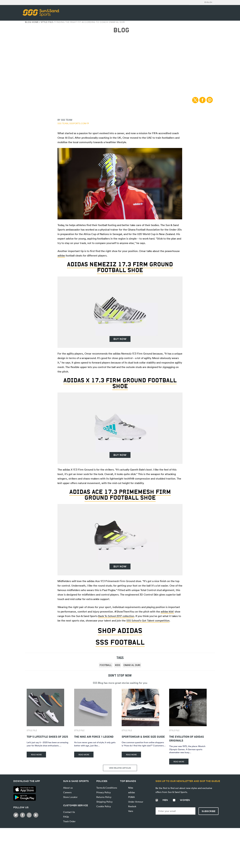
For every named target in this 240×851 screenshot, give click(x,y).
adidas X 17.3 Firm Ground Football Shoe (120, 383)
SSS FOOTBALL (120, 642)
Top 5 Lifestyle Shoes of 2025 (47, 736)
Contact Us (69, 812)
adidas (61, 255)
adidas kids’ (167, 611)
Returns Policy (103, 797)
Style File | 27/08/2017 (120, 47)
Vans (130, 811)
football (106, 665)
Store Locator (70, 797)
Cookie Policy (103, 806)
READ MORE (36, 754)
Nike (130, 787)
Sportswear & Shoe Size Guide (143, 736)
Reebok (132, 806)
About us (68, 787)
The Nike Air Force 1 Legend (94, 736)
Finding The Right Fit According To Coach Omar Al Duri (90, 21)
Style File (47, 21)
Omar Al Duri (132, 665)
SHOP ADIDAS (120, 630)
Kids (117, 665)
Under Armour (135, 801)
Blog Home (32, 21)
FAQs (66, 816)
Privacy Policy (103, 792)
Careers (67, 792)
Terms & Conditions (106, 787)
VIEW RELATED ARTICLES (120, 767)
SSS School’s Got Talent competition (148, 620)
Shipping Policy (104, 801)
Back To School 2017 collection (116, 616)
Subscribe (208, 811)
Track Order (69, 821)
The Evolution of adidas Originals (186, 738)
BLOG (121, 30)
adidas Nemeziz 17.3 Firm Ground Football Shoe (120, 267)
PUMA (131, 797)
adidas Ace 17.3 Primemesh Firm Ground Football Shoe (120, 494)
